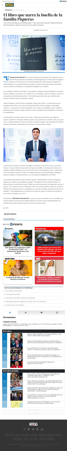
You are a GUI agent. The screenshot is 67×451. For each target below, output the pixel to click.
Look (25, 439)
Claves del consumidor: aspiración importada (20, 298)
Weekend (50, 435)
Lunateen (42, 439)
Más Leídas (7, 331)
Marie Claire (25, 435)
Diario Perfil (9, 435)
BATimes (50, 439)
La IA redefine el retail (13, 294)
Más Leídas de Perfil (11, 371)
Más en (13, 224)
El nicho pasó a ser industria (15, 305)
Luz (31, 439)
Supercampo (17, 439)
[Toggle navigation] (2, 5)
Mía (36, 439)
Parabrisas (58, 435)
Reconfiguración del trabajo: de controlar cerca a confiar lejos (26, 301)
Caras (17, 435)
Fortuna (34, 435)
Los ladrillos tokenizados (14, 291)
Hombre (41, 435)
